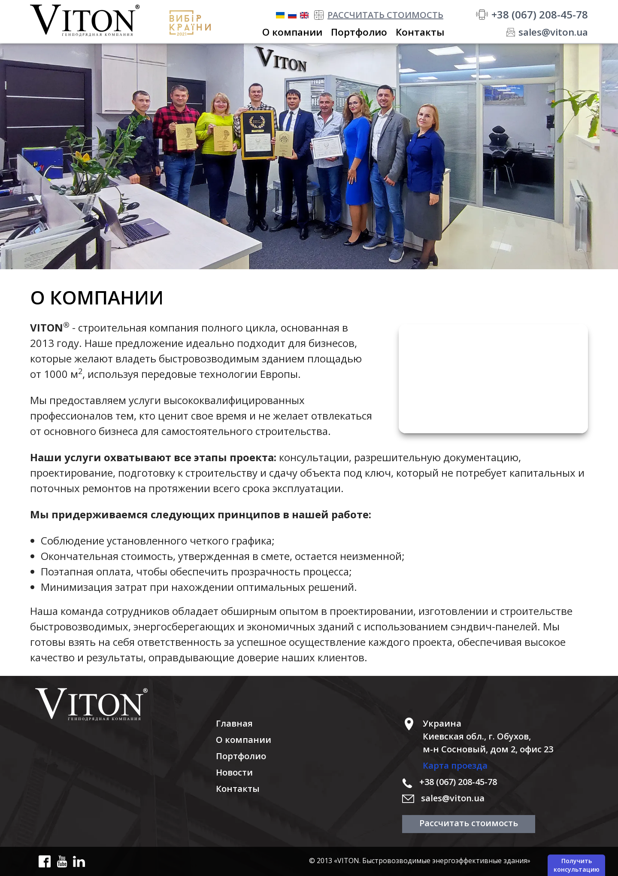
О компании (243, 739)
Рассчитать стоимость (468, 823)
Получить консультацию (577, 865)
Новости (234, 772)
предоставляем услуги (105, 400)
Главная (234, 723)
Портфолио (241, 756)
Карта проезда (455, 765)
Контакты (238, 788)
